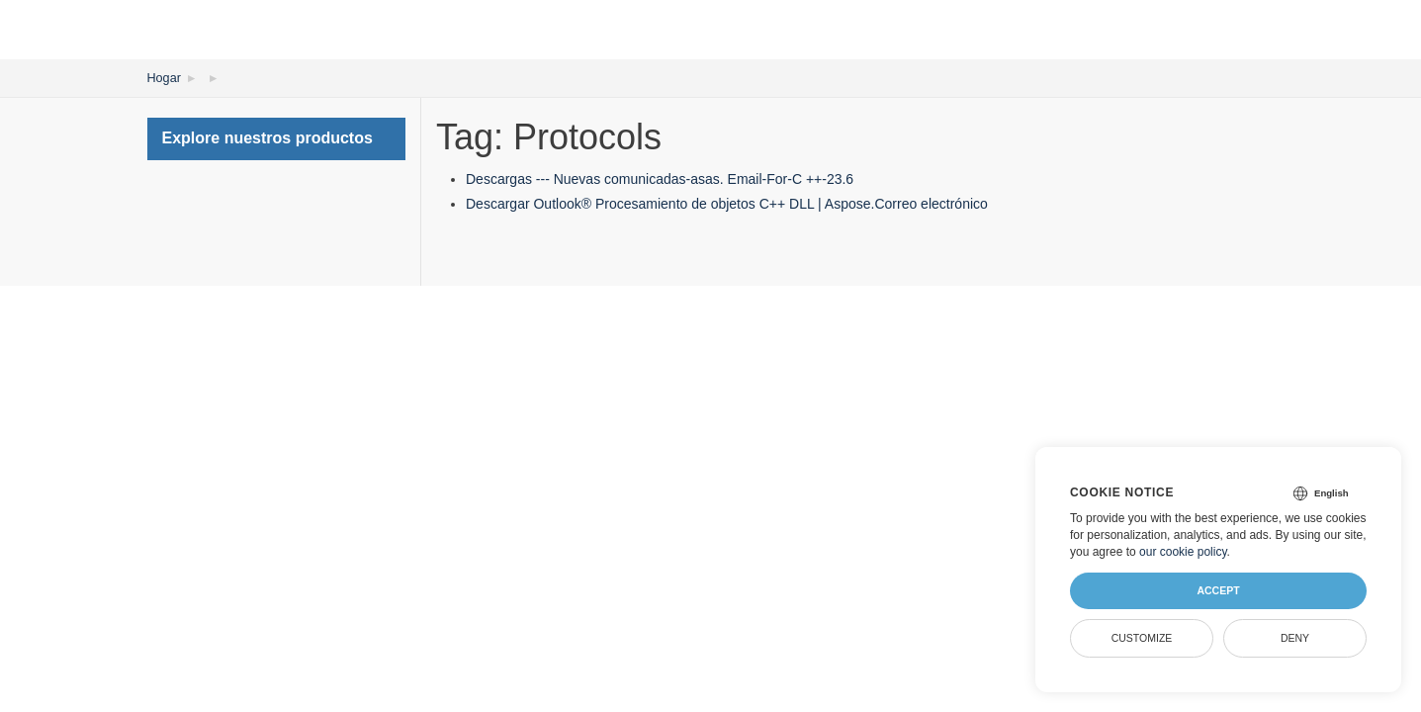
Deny (1295, 638)
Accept (1218, 590)
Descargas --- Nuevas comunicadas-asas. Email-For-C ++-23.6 (659, 178)
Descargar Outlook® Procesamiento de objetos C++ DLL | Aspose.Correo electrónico (727, 203)
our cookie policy (1183, 552)
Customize (1142, 638)
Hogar (163, 77)
